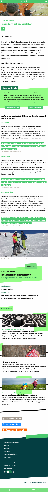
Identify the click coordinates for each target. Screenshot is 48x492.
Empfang (7, 448)
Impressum (7, 457)
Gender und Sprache (10, 465)
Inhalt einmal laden (12, 107)
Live (12, 490)
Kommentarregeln (10, 463)
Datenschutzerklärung (11, 454)
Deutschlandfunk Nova (11, 442)
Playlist (36, 490)
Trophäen (7, 451)
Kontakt (6, 445)
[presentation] (4, 233)
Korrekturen (7, 460)
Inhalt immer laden (35, 107)
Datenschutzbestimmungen (27, 102)
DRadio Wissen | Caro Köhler (40, 14)
